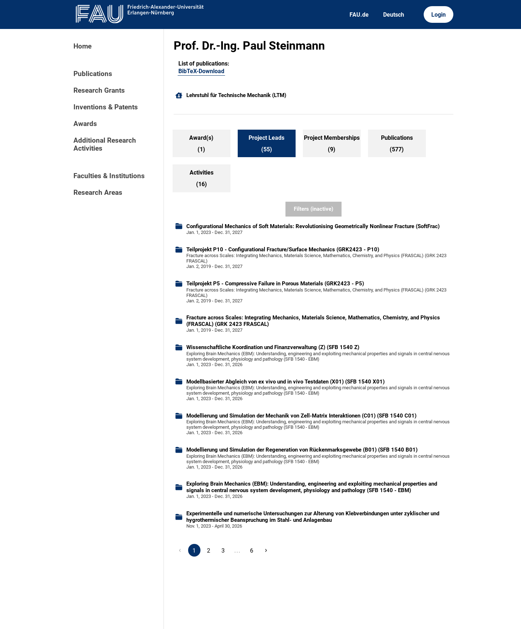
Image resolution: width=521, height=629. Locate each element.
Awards (85, 124)
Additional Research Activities (104, 144)
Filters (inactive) (313, 209)
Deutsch (393, 14)
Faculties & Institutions (109, 176)
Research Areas (97, 193)
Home (82, 46)
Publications (92, 74)
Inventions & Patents (105, 107)
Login (438, 14)
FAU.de (359, 14)
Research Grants (99, 91)
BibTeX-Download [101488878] (201, 71)
